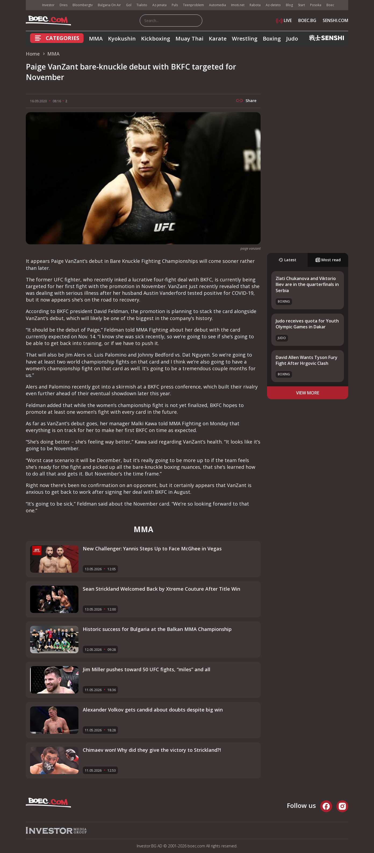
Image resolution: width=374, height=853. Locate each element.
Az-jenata (159, 5)
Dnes (63, 5)
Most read (328, 259)
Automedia (217, 5)
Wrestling (244, 38)
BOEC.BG (307, 20)
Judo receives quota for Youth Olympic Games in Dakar (307, 324)
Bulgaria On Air (109, 5)
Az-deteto (273, 5)
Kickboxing (155, 38)
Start (301, 5)
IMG (32, 5)
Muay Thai (189, 38)
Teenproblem (193, 5)
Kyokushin (122, 38)
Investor (48, 5)
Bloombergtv (83, 5)
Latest (287, 259)
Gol (128, 5)
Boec (330, 5)
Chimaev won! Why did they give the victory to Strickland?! (152, 750)
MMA (96, 38)
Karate (217, 38)
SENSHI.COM (335, 20)
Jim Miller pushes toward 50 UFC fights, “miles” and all (146, 669)
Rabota (255, 5)
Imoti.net (237, 5)
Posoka (315, 5)
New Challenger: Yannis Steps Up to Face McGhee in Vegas (152, 548)
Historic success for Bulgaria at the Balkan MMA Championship (157, 629)
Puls (175, 5)
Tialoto (141, 5)
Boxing (272, 38)
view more (307, 393)
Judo (292, 38)
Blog (289, 5)
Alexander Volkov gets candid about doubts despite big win (153, 709)
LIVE (284, 20)
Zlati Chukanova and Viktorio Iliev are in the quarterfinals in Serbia (307, 284)
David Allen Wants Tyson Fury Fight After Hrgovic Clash (306, 360)
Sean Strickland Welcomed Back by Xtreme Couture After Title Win (161, 589)
